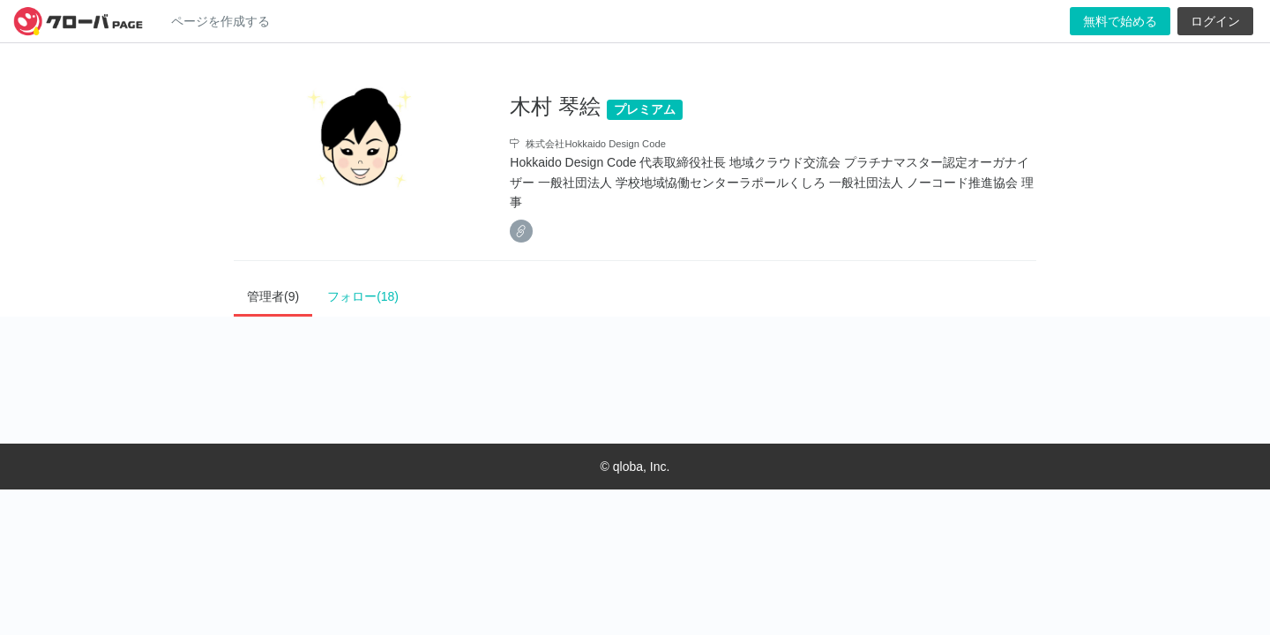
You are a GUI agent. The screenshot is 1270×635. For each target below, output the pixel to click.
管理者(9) (273, 296)
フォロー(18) (363, 296)
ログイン (1215, 21)
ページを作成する (220, 21)
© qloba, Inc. (635, 466)
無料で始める (1120, 21)
